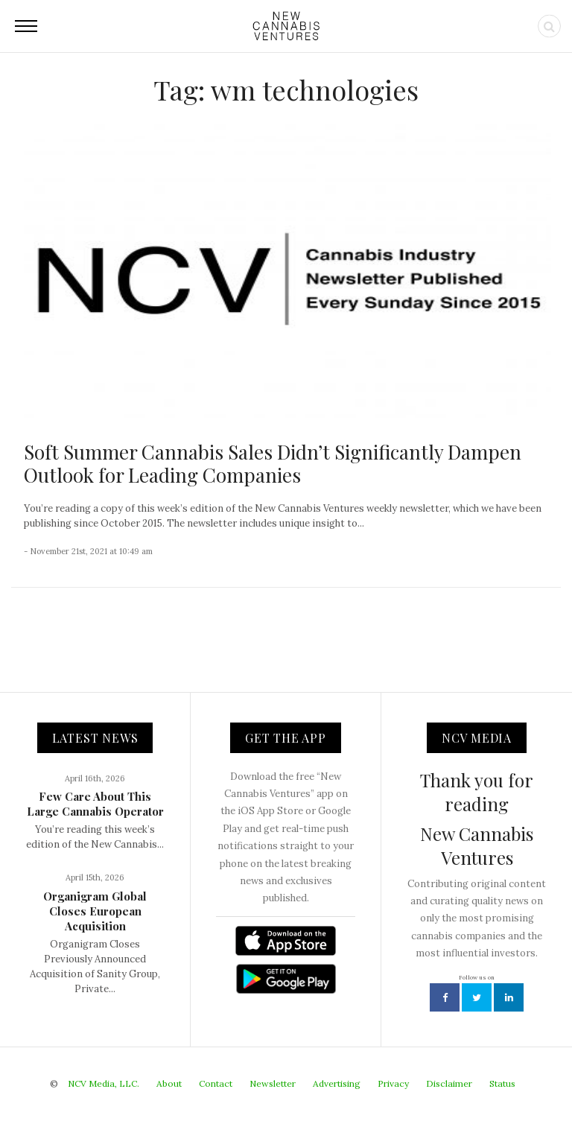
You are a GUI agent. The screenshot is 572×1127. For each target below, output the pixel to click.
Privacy (393, 1083)
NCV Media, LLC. (103, 1083)
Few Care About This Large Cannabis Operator (95, 804)
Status (502, 1083)
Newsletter (273, 1083)
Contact (215, 1083)
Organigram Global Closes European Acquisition (95, 911)
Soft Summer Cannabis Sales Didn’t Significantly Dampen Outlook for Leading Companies (272, 463)
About (169, 1083)
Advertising (336, 1083)
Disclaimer (449, 1083)
